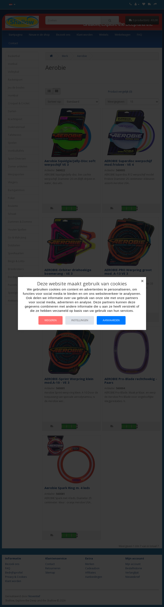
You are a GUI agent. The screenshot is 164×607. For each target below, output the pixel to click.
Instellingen (79, 320)
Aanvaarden (112, 320)
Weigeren (50, 320)
